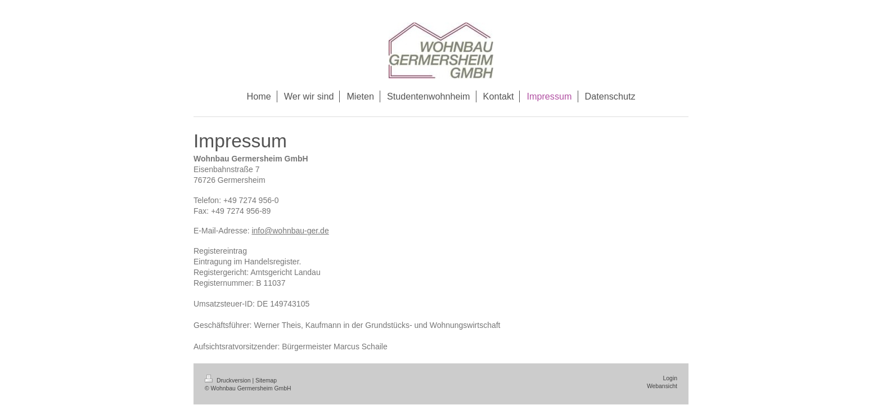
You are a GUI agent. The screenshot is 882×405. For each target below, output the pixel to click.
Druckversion (228, 380)
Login (670, 378)
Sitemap (266, 380)
